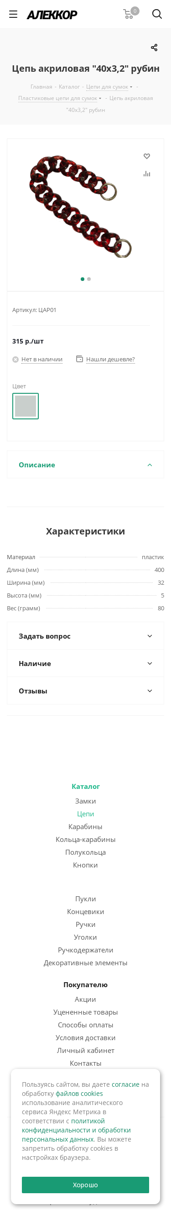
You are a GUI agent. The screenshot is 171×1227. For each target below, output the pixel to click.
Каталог (86, 786)
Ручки (86, 924)
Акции (85, 999)
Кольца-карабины (86, 839)
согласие (126, 1084)
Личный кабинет (85, 1050)
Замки (85, 800)
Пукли (85, 898)
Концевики (85, 911)
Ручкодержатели (86, 949)
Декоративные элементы (86, 962)
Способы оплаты (86, 1024)
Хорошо (85, 1184)
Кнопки (85, 864)
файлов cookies (79, 1093)
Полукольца (85, 852)
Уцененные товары (85, 1011)
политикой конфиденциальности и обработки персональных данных (76, 1129)
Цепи (85, 813)
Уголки (85, 936)
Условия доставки (86, 1037)
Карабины (85, 826)
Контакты (86, 1063)
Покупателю (85, 984)
